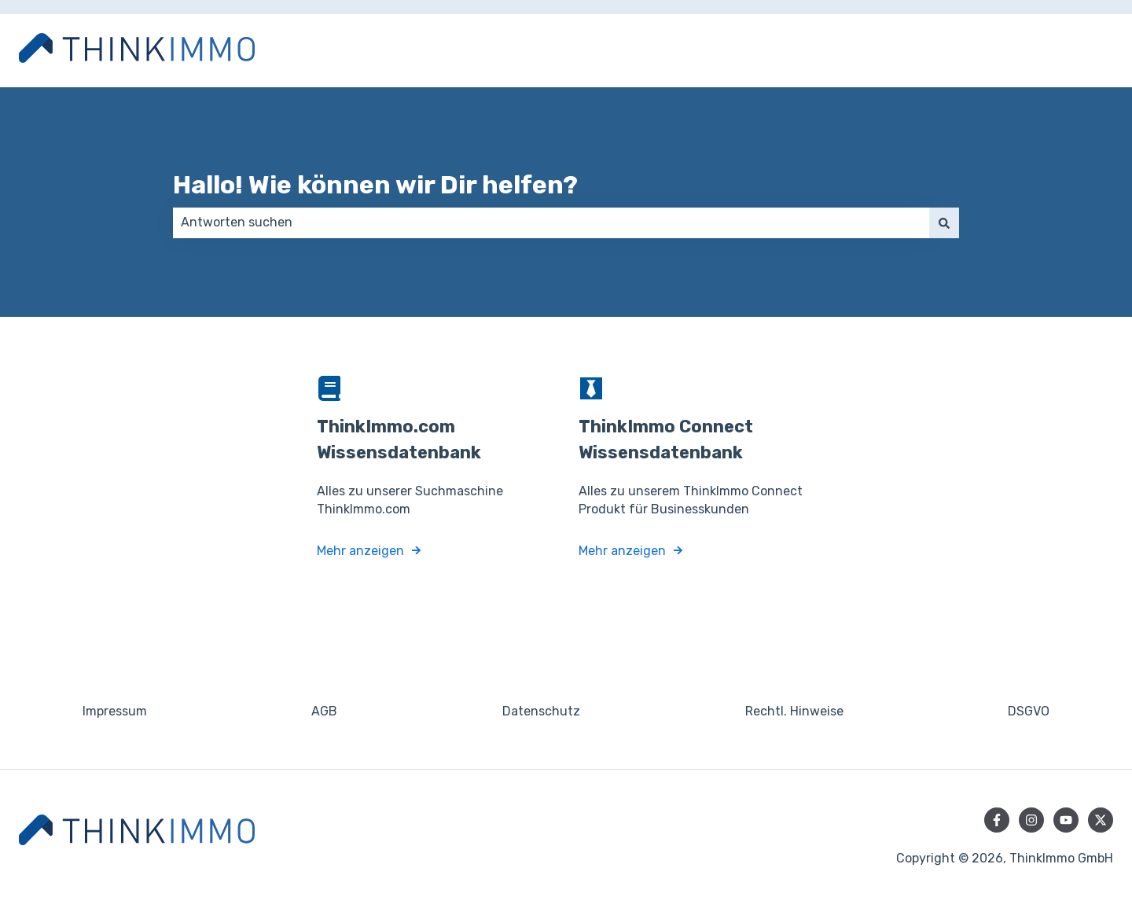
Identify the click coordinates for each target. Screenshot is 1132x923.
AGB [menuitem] (324, 711)
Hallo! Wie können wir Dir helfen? (375, 185)
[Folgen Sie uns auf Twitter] (1100, 820)
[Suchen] (944, 222)
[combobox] (551, 222)
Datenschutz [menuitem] (541, 711)
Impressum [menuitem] (115, 711)
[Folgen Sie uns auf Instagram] (1031, 820)
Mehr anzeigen (360, 549)
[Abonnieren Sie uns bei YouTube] (1066, 820)
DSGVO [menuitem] (1028, 711)
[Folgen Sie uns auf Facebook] (996, 820)
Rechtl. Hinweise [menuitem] (794, 711)
